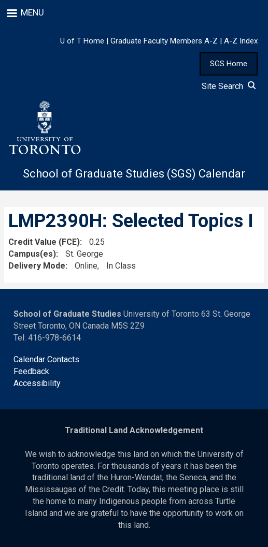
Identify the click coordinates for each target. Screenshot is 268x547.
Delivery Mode (36, 266)
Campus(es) (32, 254)
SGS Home (228, 63)
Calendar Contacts (46, 359)
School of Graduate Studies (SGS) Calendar (134, 173)
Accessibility (37, 383)
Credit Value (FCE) (44, 242)
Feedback (31, 371)
